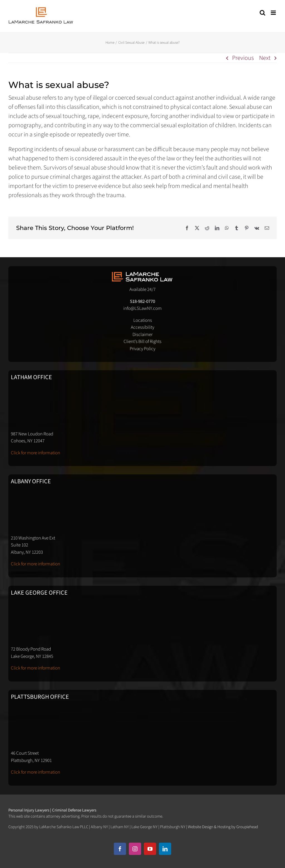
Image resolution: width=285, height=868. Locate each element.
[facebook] (120, 849)
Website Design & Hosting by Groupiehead (223, 827)
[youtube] (150, 849)
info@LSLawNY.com (142, 308)
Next (265, 57)
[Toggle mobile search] (262, 13)
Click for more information (35, 453)
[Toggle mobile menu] (274, 13)
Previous (243, 57)
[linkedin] (165, 849)
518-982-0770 (142, 301)
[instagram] (135, 849)
